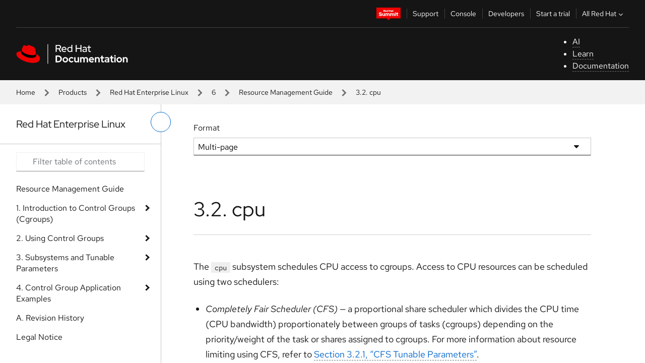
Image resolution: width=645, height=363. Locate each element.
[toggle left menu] (161, 122)
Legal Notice (39, 337)
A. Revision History (50, 318)
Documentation (600, 65)
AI (576, 41)
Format (207, 128)
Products (72, 92)
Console (463, 13)
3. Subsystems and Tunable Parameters (65, 263)
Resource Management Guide (286, 92)
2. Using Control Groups (60, 238)
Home (25, 92)
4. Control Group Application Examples (68, 293)
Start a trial (553, 13)
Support (425, 13)
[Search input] (80, 161)
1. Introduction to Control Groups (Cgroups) (75, 213)
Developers (506, 13)
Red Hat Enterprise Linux (149, 92)
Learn (583, 53)
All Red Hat (603, 13)
